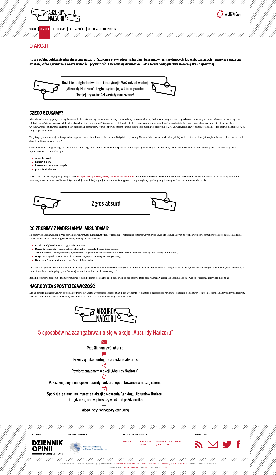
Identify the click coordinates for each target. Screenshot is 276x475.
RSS (199, 444)
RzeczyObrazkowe (130, 468)
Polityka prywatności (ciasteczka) (168, 443)
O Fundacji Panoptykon (102, 29)
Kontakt (127, 442)
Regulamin (59, 29)
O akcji (44, 29)
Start (32, 29)
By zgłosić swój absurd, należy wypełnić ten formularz (105, 176)
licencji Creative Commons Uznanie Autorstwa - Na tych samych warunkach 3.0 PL (152, 464)
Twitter (227, 444)
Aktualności (77, 29)
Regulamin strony (146, 443)
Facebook (238, 444)
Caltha (146, 468)
